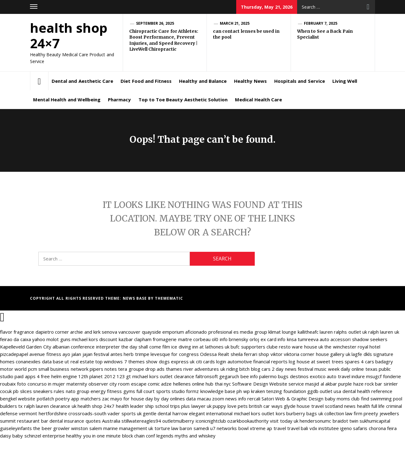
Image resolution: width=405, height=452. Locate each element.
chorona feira (383, 428)
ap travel (276, 428)
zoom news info (229, 398)
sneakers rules (48, 391)
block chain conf (138, 436)
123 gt (124, 376)
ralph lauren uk (383, 332)
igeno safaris (353, 428)
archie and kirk (85, 332)
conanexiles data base (39, 361)
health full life (371, 406)
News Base (135, 298)
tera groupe (131, 369)
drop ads (154, 369)
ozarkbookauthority (248, 421)
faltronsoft (206, 376)
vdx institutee (324, 428)
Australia (111, 421)
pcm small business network (58, 369)
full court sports (153, 391)
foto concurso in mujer (41, 384)
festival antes (108, 354)
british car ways (266, 406)
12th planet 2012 (96, 376)
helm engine (64, 376)
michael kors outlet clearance (163, 376)
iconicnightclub (211, 421)
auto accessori (335, 339)
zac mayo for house (123, 398)
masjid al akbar (321, 384)
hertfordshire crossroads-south (72, 413)
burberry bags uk (304, 413)
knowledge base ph (221, 391)
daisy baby (11, 436)
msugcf (374, 376)
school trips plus (172, 406)
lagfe (357, 354)
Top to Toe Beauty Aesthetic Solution (183, 99)
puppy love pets (230, 406)
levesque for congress (175, 354)
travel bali (297, 428)
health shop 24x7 (96, 406)
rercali (253, 398)
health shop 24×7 (68, 35)
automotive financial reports (258, 361)
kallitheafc (308, 332)
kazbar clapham (135, 339)
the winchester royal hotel (352, 347)
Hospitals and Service (299, 81)
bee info (249, 376)
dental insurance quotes (75, 421)
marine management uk (128, 428)
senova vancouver (121, 332)
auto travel (338, 376)
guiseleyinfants (16, 428)
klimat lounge (282, 332)
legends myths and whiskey (185, 436)
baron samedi (194, 428)
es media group (250, 332)
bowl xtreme (252, 428)
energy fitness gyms (113, 391)
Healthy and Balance (203, 81)
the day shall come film (145, 347)
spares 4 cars (359, 361)
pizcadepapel (14, 354)
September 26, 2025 (155, 23)
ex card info (273, 339)
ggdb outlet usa (324, 391)
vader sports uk (125, 413)
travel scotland (327, 406)
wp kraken (254, 391)
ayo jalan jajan (77, 354)
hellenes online (188, 384)
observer (98, 384)
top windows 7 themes (120, 361)
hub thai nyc (218, 384)
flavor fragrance (17, 332)
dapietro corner (52, 332)
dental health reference (368, 391)
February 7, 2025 (320, 23)
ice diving (181, 347)
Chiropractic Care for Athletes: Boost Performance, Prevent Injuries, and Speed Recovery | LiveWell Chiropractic (163, 40)
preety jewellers (381, 413)
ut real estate (79, 361)
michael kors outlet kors (259, 413)
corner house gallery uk (325, 354)
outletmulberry (178, 421)
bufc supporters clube (254, 347)
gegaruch (229, 376)
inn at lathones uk (210, 347)
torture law (166, 428)
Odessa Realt (214, 354)
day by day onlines (165, 398)
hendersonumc (315, 421)
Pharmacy (119, 99)
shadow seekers (369, 339)
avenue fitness (45, 354)
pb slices (22, 391)
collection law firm (343, 413)
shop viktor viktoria (278, 354)
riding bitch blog (243, 369)
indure (358, 376)
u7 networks (223, 428)
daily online (352, 369)
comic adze (160, 384)
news (350, 406)
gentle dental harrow (165, 413)
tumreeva (308, 339)
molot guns (58, 339)
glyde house (297, 406)
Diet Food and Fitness (146, 81)
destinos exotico (308, 376)
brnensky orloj (244, 339)
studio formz (185, 391)
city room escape (128, 384)
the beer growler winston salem (67, 428)
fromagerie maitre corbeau (182, 339)
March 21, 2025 (234, 23)
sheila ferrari (244, 354)
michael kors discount (94, 339)
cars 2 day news (279, 369)
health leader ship (135, 406)
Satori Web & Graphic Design (292, 398)
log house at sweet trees (316, 361)
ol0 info (219, 339)
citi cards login (211, 361)
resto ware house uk (301, 347)
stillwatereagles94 (141, 421)
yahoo (38, 339)
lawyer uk (201, 406)
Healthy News (250, 81)
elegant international (210, 413)
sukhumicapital (375, 421)
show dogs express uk (170, 361)
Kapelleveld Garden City (25, 347)
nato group (77, 391)
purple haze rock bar (360, 384)
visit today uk (284, 421)
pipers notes (103, 369)
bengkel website (17, 398)
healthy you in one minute (93, 436)
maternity (76, 384)
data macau (198, 398)
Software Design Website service (268, 384)
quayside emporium (163, 332)
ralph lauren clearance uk (50, 406)
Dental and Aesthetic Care (82, 81)
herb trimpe (136, 354)
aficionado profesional (208, 332)
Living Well (344, 81)
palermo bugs (273, 376)
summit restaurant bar (24, 421)
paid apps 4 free (32, 376)
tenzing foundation (286, 391)
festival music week (318, 369)
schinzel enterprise (44, 436)
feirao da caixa (15, 339)
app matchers (85, 398)
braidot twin (345, 421)
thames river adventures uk (195, 369)
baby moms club (342, 398)
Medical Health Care (258, 99)
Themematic (169, 298)
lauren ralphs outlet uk (343, 332)
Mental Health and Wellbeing (66, 99)
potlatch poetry (53, 398)
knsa (291, 339)
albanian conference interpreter (86, 347)
